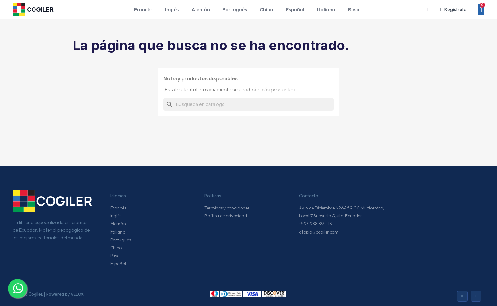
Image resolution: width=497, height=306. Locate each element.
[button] (428, 9)
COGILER (40, 9)
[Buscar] (248, 104)
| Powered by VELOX (64, 294)
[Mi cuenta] (452, 9)
